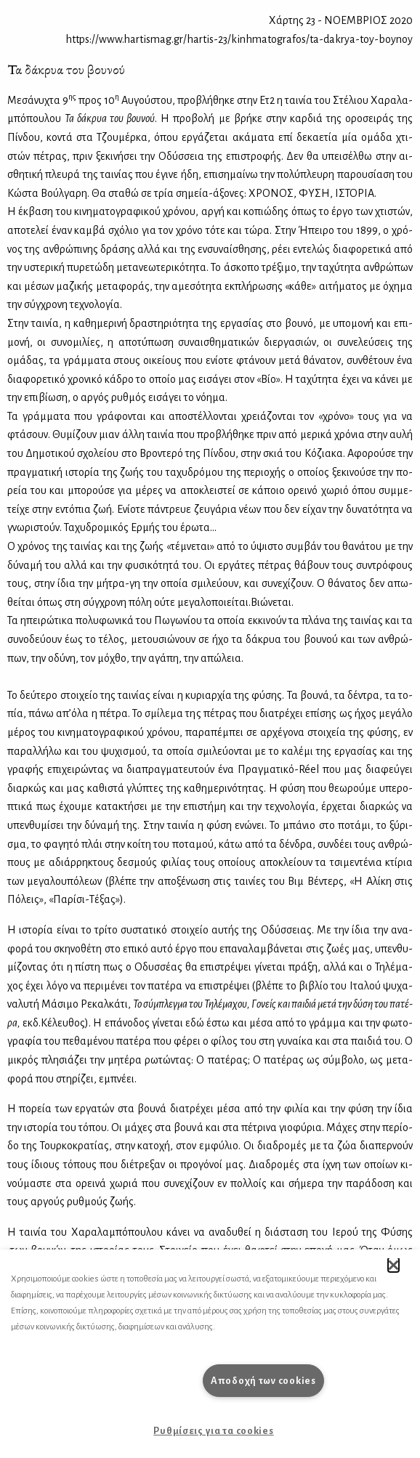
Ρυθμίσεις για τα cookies (213, 1430)
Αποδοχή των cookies (263, 1380)
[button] (393, 1264)
